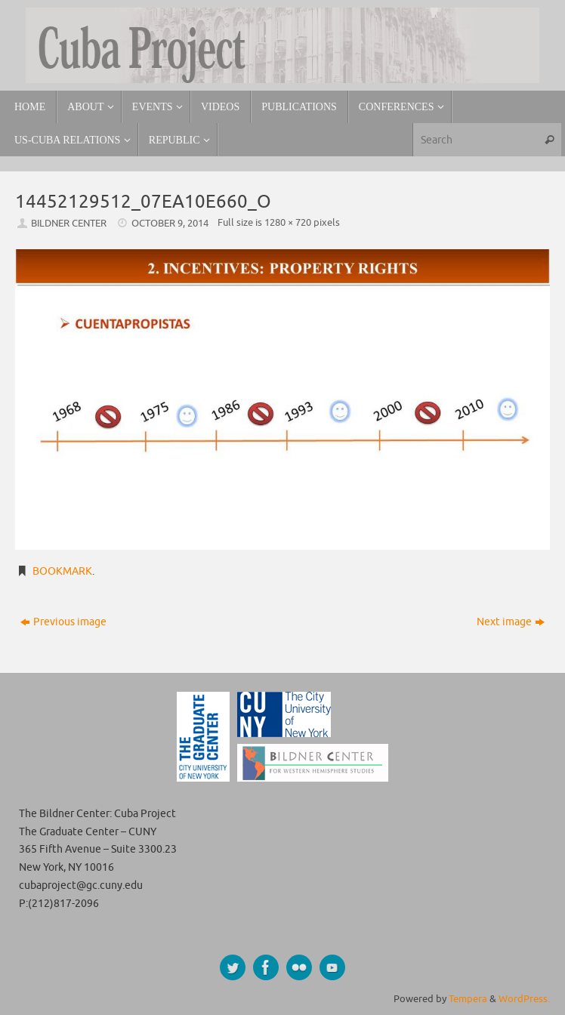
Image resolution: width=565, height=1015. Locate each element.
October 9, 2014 (169, 224)
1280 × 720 (287, 223)
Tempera (468, 999)
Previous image (63, 621)
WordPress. (524, 999)
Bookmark (62, 571)
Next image (511, 621)
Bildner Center (69, 224)
